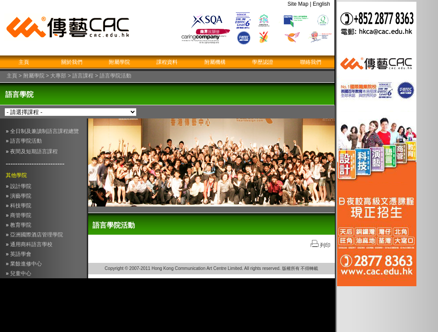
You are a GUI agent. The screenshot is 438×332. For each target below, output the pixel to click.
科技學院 (18, 206)
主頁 (24, 62)
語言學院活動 (24, 141)
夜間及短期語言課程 (33, 151)
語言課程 (82, 76)
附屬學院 (119, 62)
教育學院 (18, 225)
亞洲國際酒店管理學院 (36, 235)
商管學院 (18, 215)
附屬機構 (215, 62)
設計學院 (18, 186)
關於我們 (71, 62)
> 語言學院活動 (112, 76)
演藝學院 (18, 196)
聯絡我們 (310, 62)
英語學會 (20, 254)
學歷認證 (262, 62)
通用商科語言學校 (31, 244)
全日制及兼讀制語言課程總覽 (42, 131)
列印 (324, 245)
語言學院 (19, 94)
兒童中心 (18, 273)
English (323, 4)
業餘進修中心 (26, 264)
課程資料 (167, 62)
